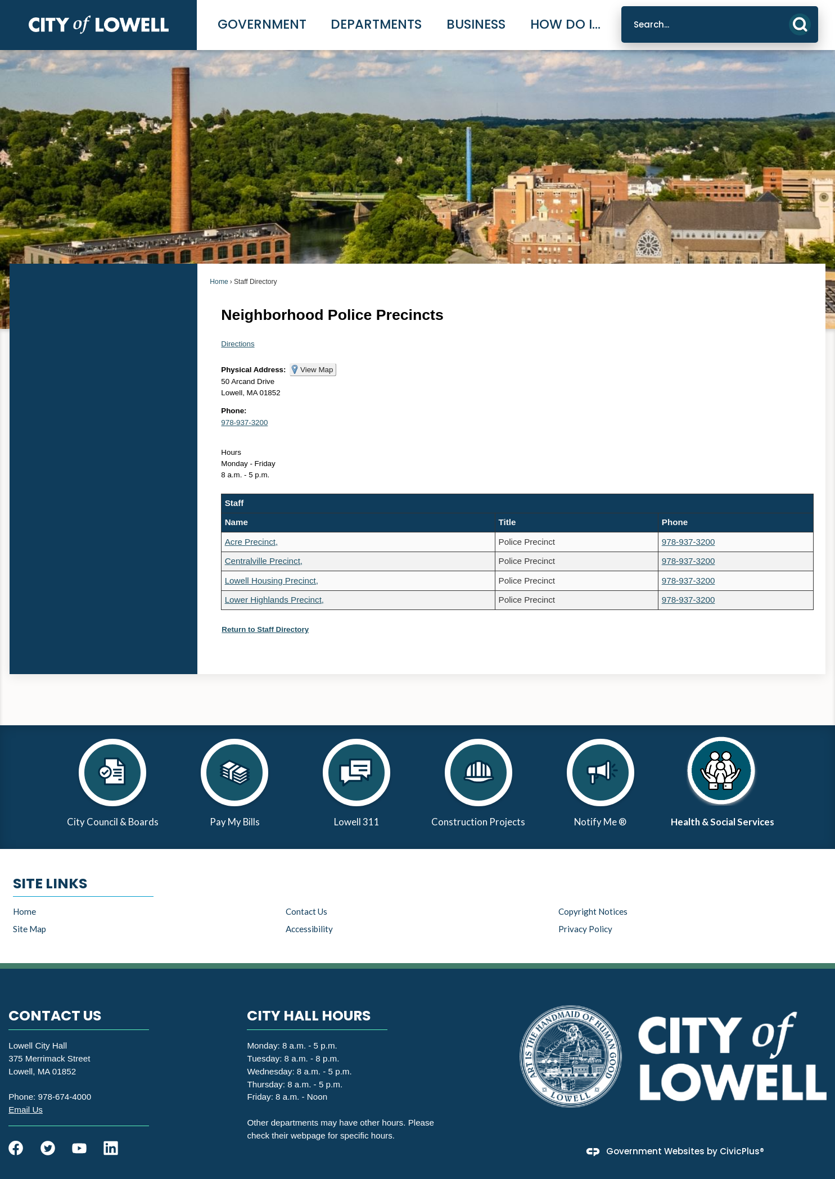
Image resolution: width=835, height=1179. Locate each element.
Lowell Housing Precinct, (271, 580)
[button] (800, 24)
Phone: (233, 410)
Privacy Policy (585, 929)
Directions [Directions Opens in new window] (237, 344)
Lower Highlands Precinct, (274, 599)
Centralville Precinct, (264, 561)
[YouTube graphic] (79, 1148)
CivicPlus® (742, 1151)
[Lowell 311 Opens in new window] (357, 787)
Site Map (29, 929)
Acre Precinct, (251, 541)
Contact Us (306, 911)
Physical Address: (253, 369)
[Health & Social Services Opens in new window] (722, 787)
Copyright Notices (593, 911)
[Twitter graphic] (47, 1148)
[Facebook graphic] (15, 1148)
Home (219, 282)
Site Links (50, 883)
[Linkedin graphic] (110, 1148)
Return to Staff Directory (265, 629)
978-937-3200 (244, 422)
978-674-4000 (65, 1096)
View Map (316, 369)
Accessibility (309, 929)
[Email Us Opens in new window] (25, 1109)
